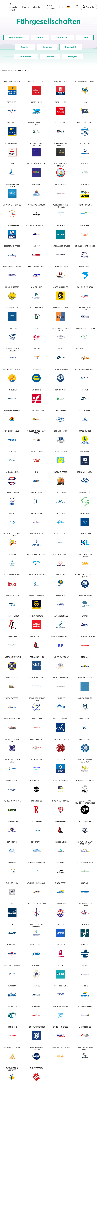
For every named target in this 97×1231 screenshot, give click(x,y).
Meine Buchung (51, 7)
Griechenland (16, 37)
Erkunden (36, 7)
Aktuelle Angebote (14, 7)
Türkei (85, 37)
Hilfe (61, 7)
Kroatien (47, 47)
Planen (25, 7)
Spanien (25, 47)
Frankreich (70, 47)
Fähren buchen (8, 70)
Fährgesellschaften (24, 70)
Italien (40, 37)
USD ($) (76, 7)
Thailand (49, 56)
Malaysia (72, 56)
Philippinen (26, 56)
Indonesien (62, 37)
